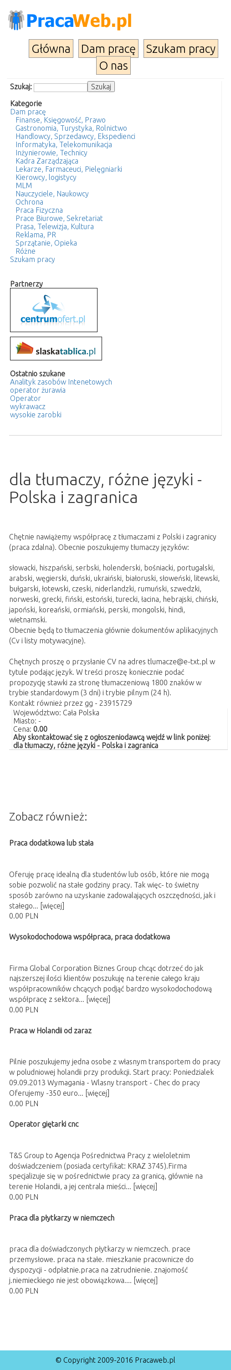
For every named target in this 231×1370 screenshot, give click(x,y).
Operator (25, 398)
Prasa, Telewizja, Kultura (54, 226)
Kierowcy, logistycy (46, 177)
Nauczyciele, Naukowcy (52, 194)
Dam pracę (108, 48)
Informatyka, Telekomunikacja (63, 144)
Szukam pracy (181, 48)
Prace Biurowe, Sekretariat (59, 218)
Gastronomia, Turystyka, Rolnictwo (71, 128)
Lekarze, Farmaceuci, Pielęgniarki (68, 169)
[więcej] (52, 906)
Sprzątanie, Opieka (46, 243)
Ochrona (29, 202)
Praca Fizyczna (39, 210)
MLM (23, 185)
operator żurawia (38, 390)
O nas (113, 65)
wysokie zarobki (36, 414)
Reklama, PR (35, 235)
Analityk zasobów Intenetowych (61, 382)
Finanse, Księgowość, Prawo (60, 120)
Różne (25, 251)
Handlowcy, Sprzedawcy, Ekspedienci (75, 136)
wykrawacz (28, 406)
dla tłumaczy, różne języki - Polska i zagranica (85, 745)
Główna (51, 48)
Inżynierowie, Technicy (51, 153)
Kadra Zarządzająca (46, 161)
